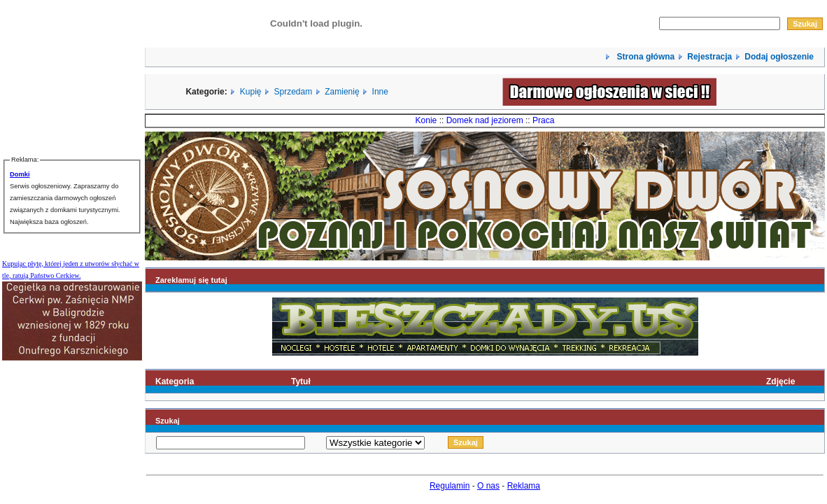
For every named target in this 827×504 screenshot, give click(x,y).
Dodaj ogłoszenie (779, 57)
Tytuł (301, 381)
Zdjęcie (780, 381)
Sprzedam (293, 92)
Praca (543, 120)
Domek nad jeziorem (484, 120)
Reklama (523, 486)
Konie (426, 120)
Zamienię (342, 92)
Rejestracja (709, 57)
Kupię (251, 92)
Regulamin (449, 486)
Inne (380, 92)
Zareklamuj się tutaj (191, 280)
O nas (488, 486)
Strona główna (644, 57)
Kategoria (174, 381)
